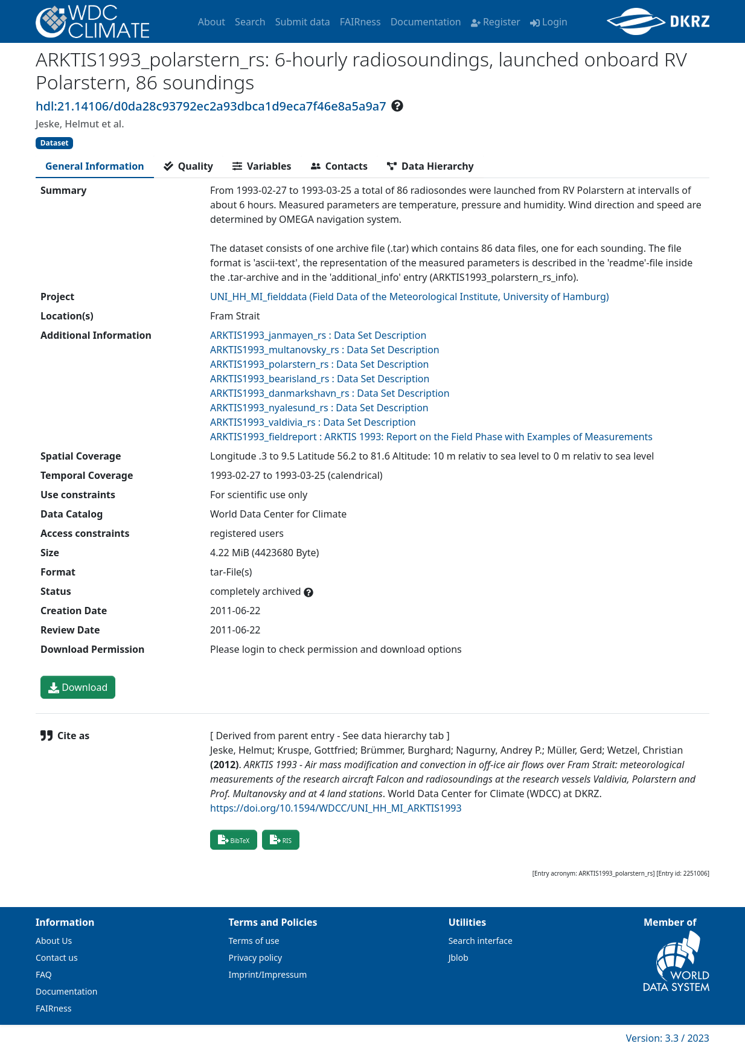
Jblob (458, 957)
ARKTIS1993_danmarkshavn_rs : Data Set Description (330, 393)
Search (250, 21)
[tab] (95, 166)
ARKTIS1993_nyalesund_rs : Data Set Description (319, 407)
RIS (281, 839)
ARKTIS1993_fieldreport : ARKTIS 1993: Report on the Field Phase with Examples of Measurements (431, 436)
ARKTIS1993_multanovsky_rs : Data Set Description (325, 349)
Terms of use (254, 940)
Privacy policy (256, 957)
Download (77, 687)
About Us (54, 940)
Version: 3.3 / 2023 (667, 1038)
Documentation (426, 21)
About (211, 21)
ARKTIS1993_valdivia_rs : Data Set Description (313, 422)
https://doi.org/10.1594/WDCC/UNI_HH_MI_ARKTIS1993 (336, 808)
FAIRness (360, 21)
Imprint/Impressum (268, 974)
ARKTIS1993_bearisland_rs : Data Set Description (319, 378)
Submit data (302, 21)
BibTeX (233, 839)
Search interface (481, 940)
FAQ (44, 974)
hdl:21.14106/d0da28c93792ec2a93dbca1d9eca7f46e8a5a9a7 (211, 106)
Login (549, 21)
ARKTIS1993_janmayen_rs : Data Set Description (318, 335)
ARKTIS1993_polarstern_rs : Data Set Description (319, 364)
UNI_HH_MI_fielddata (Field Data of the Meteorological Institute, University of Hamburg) (409, 296)
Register (495, 21)
